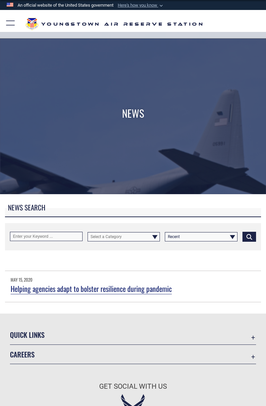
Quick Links (27, 335)
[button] (141, 5)
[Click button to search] (249, 236)
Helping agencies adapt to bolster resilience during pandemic (91, 288)
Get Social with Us (133, 386)
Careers (22, 354)
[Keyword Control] (46, 236)
